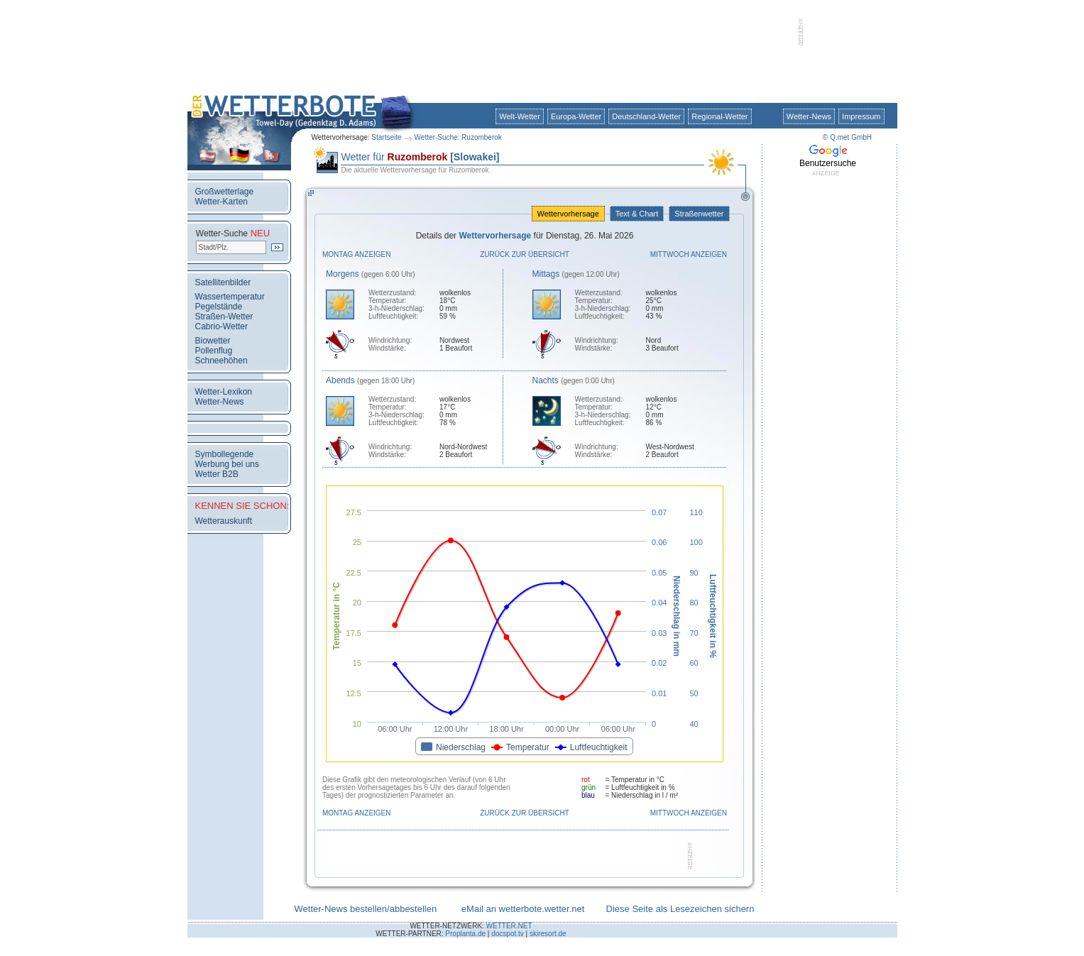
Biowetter (213, 341)
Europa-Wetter (576, 116)
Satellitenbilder (223, 282)
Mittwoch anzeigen (688, 254)
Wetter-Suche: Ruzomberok (458, 137)
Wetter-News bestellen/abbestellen (366, 908)
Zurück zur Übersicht (524, 254)
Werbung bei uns (227, 464)
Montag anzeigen (356, 254)
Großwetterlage (224, 192)
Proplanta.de (465, 934)
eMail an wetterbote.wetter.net (522, 908)
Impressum (861, 116)
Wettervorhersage (568, 213)
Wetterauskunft (223, 521)
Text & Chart (636, 213)
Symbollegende (224, 454)
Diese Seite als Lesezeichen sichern (680, 908)
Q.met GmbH (851, 137)
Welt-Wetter (519, 116)
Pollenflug (214, 351)
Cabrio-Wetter (221, 326)
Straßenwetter (699, 213)
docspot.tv (507, 934)
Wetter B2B (217, 474)
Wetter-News (809, 116)
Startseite (386, 137)
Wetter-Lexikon (223, 392)
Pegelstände (219, 307)
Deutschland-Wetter (646, 116)
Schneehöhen (221, 361)
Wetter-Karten (221, 202)
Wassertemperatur (230, 297)
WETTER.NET (509, 926)
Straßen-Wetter (224, 317)
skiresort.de (548, 934)
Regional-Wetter (719, 116)
